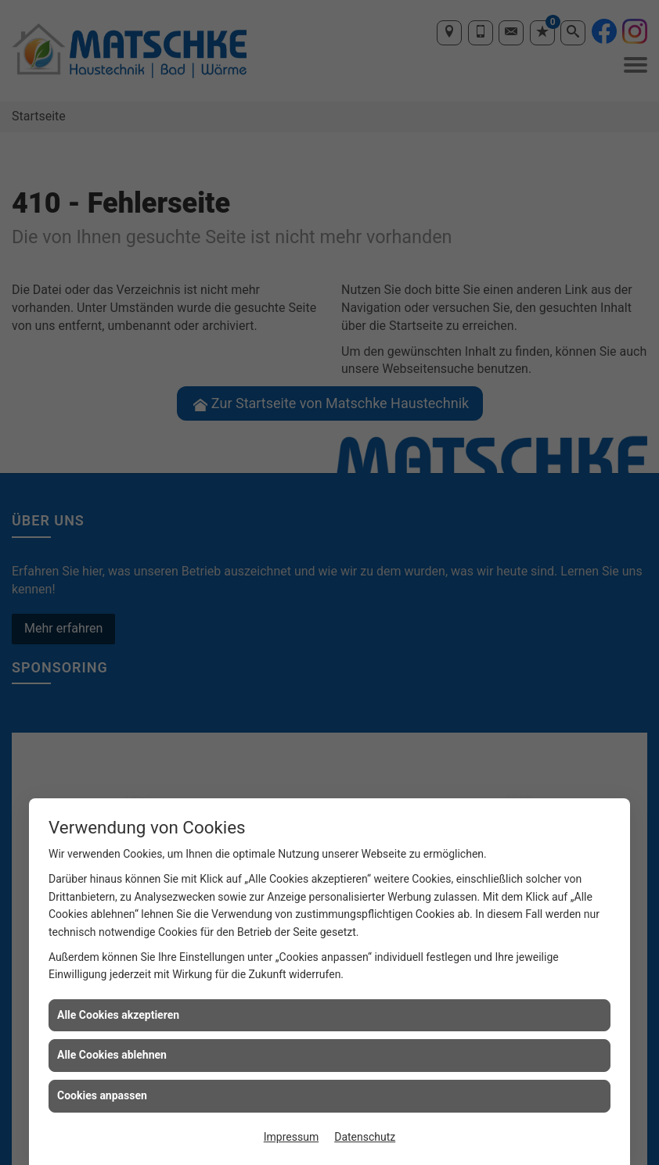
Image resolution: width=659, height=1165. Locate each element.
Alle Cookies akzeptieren (118, 1015)
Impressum (291, 1137)
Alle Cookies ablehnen (112, 1054)
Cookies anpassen (102, 1095)
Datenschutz (364, 1137)
